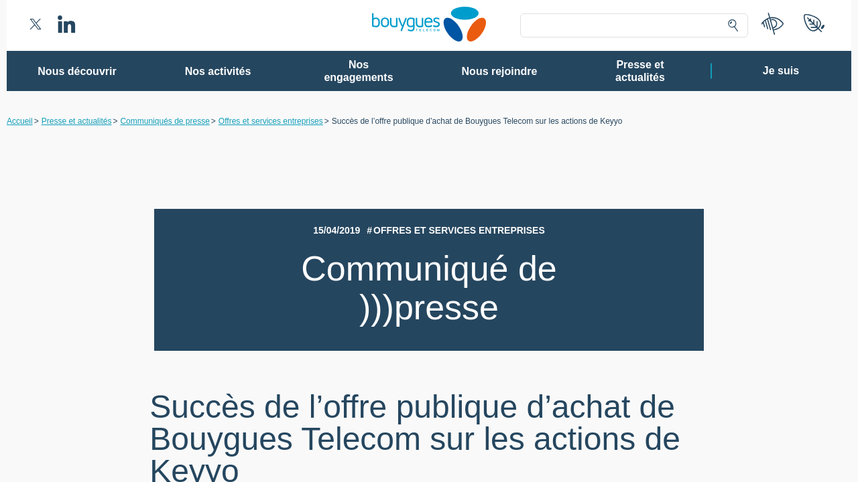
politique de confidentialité (510, 381)
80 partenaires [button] (336, 157)
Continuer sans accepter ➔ (624, 72)
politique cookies (600, 381)
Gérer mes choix (386, 411)
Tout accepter (484, 411)
